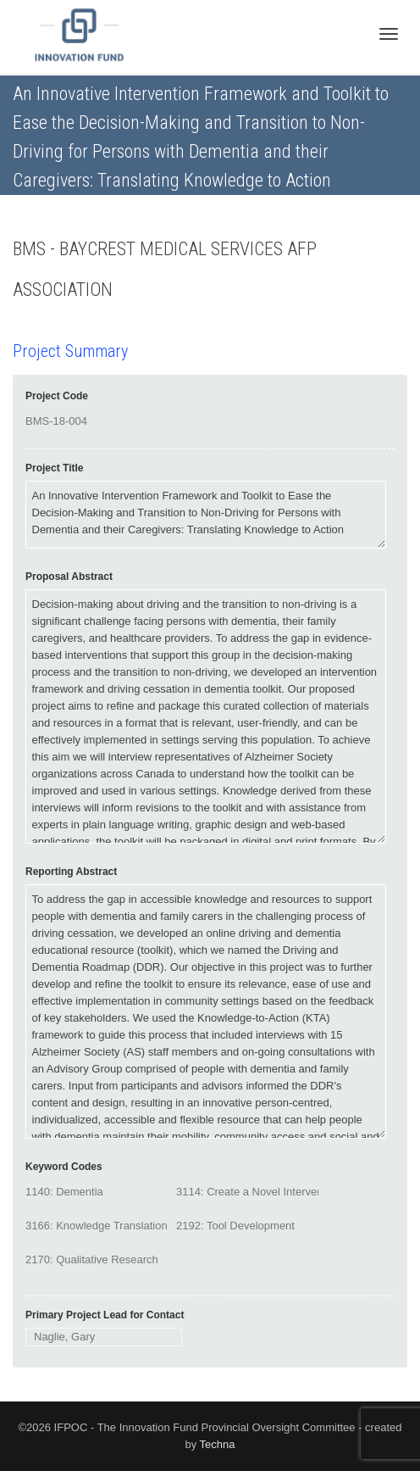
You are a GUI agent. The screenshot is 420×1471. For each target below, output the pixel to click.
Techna (217, 1444)
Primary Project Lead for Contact (104, 1315)
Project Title (54, 468)
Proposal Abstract (69, 576)
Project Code (56, 396)
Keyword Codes (63, 1167)
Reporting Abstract (71, 872)
